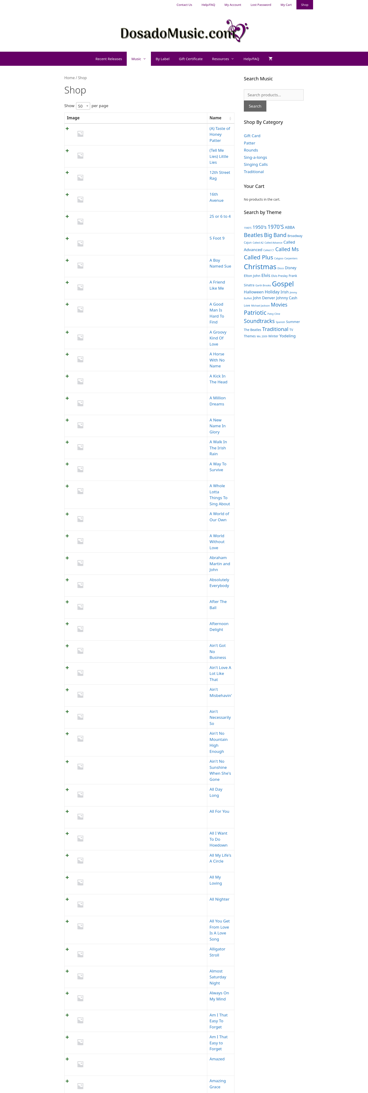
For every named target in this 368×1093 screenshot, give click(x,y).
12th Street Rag (102, 162)
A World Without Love (108, 430)
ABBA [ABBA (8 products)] (290, 227)
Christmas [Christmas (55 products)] (260, 266)
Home (69, 77)
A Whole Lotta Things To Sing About (121, 397)
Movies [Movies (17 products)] (279, 304)
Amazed (95, 817)
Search (255, 106)
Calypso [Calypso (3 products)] (278, 258)
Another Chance (103, 917)
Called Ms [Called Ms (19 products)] (287, 249)
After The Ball (100, 481)
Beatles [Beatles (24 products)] (253, 235)
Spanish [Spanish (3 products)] (280, 322)
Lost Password (261, 5)
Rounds (251, 150)
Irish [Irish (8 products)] (285, 292)
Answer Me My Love (107, 934)
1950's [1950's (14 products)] (259, 227)
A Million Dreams (104, 330)
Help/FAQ (208, 5)
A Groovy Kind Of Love (109, 279)
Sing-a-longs (255, 157)
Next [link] (227, 969)
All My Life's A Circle (106, 666)
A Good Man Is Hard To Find (114, 262)
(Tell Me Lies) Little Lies (109, 145)
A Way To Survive (104, 380)
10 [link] (214, 969)
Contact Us (184, 5)
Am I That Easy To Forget (111, 783)
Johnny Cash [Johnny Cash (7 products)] (286, 297)
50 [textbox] (80, 106)
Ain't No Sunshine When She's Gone (121, 598)
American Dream (104, 850)
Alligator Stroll (101, 733)
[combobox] (83, 106)
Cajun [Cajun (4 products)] (248, 243)
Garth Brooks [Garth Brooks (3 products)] (263, 285)
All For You (98, 632)
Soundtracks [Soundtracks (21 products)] (259, 321)
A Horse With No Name (109, 296)
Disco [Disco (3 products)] (280, 268)
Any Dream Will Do (105, 951)
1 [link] (158, 969)
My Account (233, 5)
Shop (304, 5)
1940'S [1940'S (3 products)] (248, 227)
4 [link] (184, 969)
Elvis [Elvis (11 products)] (265, 275)
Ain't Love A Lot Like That (111, 531)
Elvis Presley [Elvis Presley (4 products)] (279, 276)
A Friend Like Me (103, 246)
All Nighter (98, 699)
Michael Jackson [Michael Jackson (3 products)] (260, 305)
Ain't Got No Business (108, 514)
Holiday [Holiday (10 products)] (272, 292)
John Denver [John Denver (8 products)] (264, 297)
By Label (162, 58)
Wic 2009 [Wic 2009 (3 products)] (262, 336)
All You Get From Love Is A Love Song (122, 716)
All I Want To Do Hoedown (112, 649)
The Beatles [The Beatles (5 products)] (252, 329)
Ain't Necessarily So (106, 565)
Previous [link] (142, 969)
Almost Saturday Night (109, 749)
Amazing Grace (102, 833)
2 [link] (166, 969)
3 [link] (175, 969)
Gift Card (252, 135)
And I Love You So (105, 884)
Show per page (86, 106)
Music (141, 59)
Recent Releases (109, 58)
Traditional (254, 171)
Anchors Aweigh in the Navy (114, 867)
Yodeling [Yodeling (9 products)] (287, 335)
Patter (249, 143)
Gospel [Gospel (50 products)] (283, 283)
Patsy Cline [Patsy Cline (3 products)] (273, 313)
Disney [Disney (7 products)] (290, 267)
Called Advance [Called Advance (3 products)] (273, 242)
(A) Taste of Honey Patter (111, 128)
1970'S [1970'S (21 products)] (276, 226)
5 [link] (193, 969)
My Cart (286, 5)
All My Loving (100, 682)
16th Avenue (100, 178)
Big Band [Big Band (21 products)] (275, 235)
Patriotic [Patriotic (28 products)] (255, 312)
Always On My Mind (106, 766)
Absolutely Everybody (108, 464)
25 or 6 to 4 (98, 195)
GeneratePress (215, 1085)
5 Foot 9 (95, 212)
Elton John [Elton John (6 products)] (252, 275)
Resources (225, 59)
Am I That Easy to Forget (111, 800)
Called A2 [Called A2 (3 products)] (258, 242)
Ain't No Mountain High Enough (118, 581)
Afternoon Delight (105, 498)
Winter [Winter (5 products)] (273, 336)
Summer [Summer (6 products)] (293, 321)
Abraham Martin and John (112, 447)
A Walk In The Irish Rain (110, 363)
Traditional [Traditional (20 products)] (275, 329)
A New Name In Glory (108, 346)
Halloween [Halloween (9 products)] (254, 292)
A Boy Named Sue (105, 229)
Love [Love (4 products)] (247, 305)
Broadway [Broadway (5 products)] (295, 235)
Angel (93, 901)
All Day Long (99, 615)
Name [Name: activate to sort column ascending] (94, 118)
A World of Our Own (107, 413)
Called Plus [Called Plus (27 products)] (258, 257)
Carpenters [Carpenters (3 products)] (291, 258)
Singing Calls (256, 164)
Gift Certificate (191, 58)
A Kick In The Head (105, 313)
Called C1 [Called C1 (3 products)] (268, 250)
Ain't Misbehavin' (104, 548)
